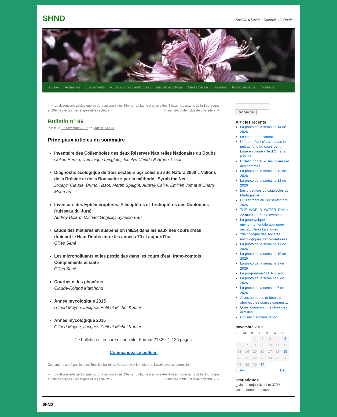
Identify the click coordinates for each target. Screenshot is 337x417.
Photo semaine (243, 87)
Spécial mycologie (169, 87)
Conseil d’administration (258, 317)
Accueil (54, 87)
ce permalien (181, 365)
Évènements (95, 87)
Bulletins (220, 87)
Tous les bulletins (102, 365)
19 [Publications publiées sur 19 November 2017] (285, 351)
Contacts (267, 87)
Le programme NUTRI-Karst (262, 273)
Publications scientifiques (129, 87)
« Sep (240, 370)
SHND (53, 18)
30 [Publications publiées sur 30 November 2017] (262, 365)
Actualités (72, 87)
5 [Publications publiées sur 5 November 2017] (285, 339)
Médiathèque (198, 87)
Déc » (284, 370)
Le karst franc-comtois (257, 137)
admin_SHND (104, 128)
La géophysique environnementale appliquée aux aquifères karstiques (262, 224)
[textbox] (133, 140)
